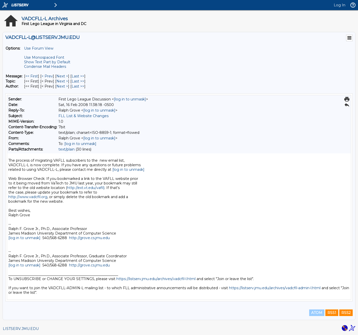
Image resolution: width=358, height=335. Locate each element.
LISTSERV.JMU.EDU (21, 328)
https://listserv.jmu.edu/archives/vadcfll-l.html (156, 279)
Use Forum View (38, 48)
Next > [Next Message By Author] (62, 86)
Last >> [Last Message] (78, 76)
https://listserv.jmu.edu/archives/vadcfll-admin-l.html (275, 288)
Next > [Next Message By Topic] (62, 81)
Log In (339, 5)
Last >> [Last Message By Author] (78, 86)
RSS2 (346, 312)
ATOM (316, 312)
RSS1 (331, 312)
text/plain (66, 149)
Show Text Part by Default (47, 62)
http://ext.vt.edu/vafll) (85, 187)
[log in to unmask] (130, 99)
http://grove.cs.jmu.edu (89, 238)
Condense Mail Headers (45, 66)
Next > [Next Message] (62, 76)
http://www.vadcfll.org (27, 197)
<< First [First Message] (31, 76)
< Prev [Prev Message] (47, 76)
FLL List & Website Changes (83, 116)
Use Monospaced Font (44, 57)
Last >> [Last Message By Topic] (78, 81)
